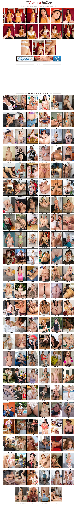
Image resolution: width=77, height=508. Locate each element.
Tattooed (56, 366)
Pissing (56, 110)
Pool (68, 400)
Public (21, 468)
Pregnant (21, 144)
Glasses (44, 230)
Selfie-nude (44, 161)
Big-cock (32, 195)
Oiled (44, 110)
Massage (21, 110)
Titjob (32, 383)
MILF (9, 144)
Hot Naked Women (44, 281)
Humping (21, 127)
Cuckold (21, 332)
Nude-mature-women (68, 110)
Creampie (44, 144)
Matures (38, 2)
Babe (21, 161)
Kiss (56, 485)
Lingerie (56, 264)
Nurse (32, 468)
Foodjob (56, 502)
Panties (32, 417)
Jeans (68, 161)
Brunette (21, 281)
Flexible (32, 110)
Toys (21, 417)
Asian (56, 178)
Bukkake (9, 110)
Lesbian (44, 264)
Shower (21, 247)
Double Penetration (21, 298)
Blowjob (68, 230)
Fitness (32, 400)
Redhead (44, 468)
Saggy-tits (9, 315)
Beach (56, 434)
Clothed (32, 264)
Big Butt (44, 417)
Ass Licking (21, 400)
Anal (56, 417)
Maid (32, 485)
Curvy (32, 230)
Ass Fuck (21, 366)
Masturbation (32, 161)
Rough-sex (56, 468)
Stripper (56, 451)
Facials (56, 247)
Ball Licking (68, 468)
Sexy (32, 144)
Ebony (68, 332)
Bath (56, 383)
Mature (32, 213)
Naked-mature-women (21, 315)
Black (56, 161)
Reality (21, 230)
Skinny (9, 366)
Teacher (9, 195)
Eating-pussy (56, 349)
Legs (56, 400)
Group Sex (68, 178)
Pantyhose (9, 349)
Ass (56, 298)
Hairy (32, 281)
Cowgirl (32, 451)
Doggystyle (44, 247)
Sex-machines (68, 485)
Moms (32, 366)
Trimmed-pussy (44, 383)
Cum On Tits (9, 434)
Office (44, 349)
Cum (68, 451)
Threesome (68, 349)
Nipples (44, 178)
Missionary (68, 298)
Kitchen (56, 195)
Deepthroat (21, 195)
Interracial (21, 264)
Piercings (68, 366)
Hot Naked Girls (68, 315)
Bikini (9, 247)
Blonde (21, 178)
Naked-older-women (21, 502)
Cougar (32, 315)
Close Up (56, 315)
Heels (9, 127)
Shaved (68, 213)
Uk (32, 502)
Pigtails (32, 298)
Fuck (32, 178)
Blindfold (68, 417)
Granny (68, 195)
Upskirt (32, 434)
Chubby (44, 315)
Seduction (21, 383)
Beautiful (9, 298)
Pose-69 (44, 332)
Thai (32, 127)
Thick (68, 144)
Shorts (56, 281)
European (44, 502)
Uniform (21, 213)
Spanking (9, 417)
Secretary (56, 213)
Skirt (32, 247)
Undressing (9, 213)
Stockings (68, 281)
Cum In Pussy (21, 485)
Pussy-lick (68, 383)
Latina (32, 332)
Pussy (21, 451)
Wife (9, 485)
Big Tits (44, 195)
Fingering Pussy (9, 178)
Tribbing (44, 451)
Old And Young (9, 332)
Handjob (56, 230)
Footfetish (21, 349)
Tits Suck (68, 434)
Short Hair (68, 127)
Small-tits (9, 161)
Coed (44, 485)
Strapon (56, 127)
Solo (9, 230)
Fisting (21, 434)
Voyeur (9, 468)
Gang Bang (9, 451)
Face (9, 281)
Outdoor (56, 332)
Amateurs (44, 400)
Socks (9, 400)
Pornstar (44, 434)
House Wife (44, 366)
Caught (68, 247)
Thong (44, 298)
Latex (32, 349)
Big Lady (9, 383)
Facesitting (68, 264)
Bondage (9, 264)
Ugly (56, 144)
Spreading (44, 213)
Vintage (44, 127)
